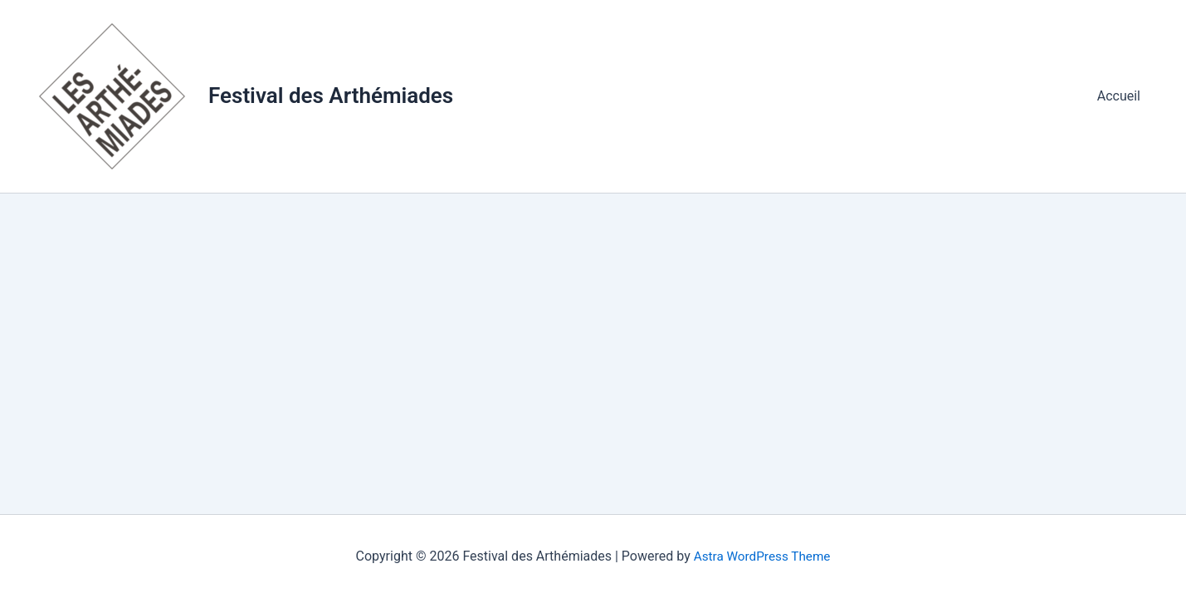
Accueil (1122, 96)
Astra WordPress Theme (762, 556)
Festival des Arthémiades (330, 95)
